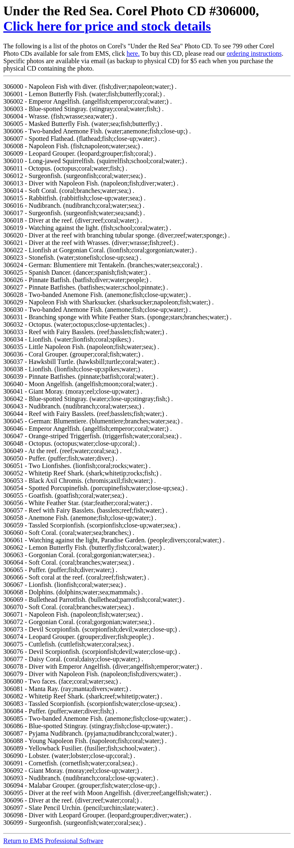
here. (133, 53)
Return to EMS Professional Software (53, 840)
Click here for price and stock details (107, 26)
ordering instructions (254, 53)
